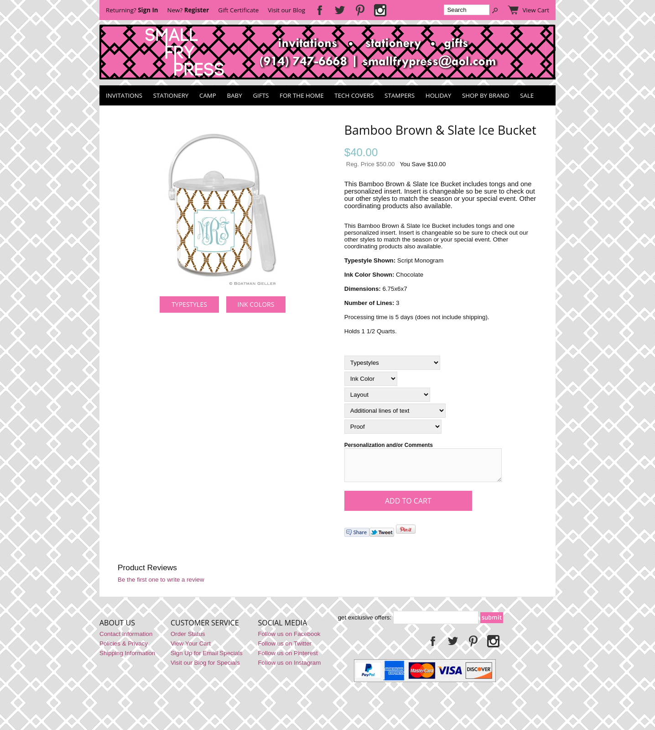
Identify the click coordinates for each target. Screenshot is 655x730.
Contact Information (125, 639)
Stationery (171, 95)
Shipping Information (127, 658)
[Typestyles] (392, 363)
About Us (117, 628)
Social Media (282, 628)
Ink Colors (256, 304)
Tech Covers (354, 95)
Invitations (124, 95)
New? (188, 10)
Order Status (188, 639)
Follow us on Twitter (285, 649)
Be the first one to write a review (161, 585)
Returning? (132, 10)
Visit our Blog (286, 10)
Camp (207, 95)
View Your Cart (191, 649)
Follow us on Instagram (289, 668)
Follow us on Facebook (289, 639)
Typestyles (189, 304)
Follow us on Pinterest (287, 658)
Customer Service (205, 628)
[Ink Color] (370, 379)
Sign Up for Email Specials (207, 658)
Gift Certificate (238, 10)
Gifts (261, 95)
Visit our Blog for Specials (205, 668)
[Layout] (387, 395)
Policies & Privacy (123, 649)
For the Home (302, 95)
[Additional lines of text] (395, 411)
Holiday (438, 95)
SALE (527, 95)
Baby (234, 95)
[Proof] (393, 427)
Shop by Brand (485, 95)
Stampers (400, 95)
